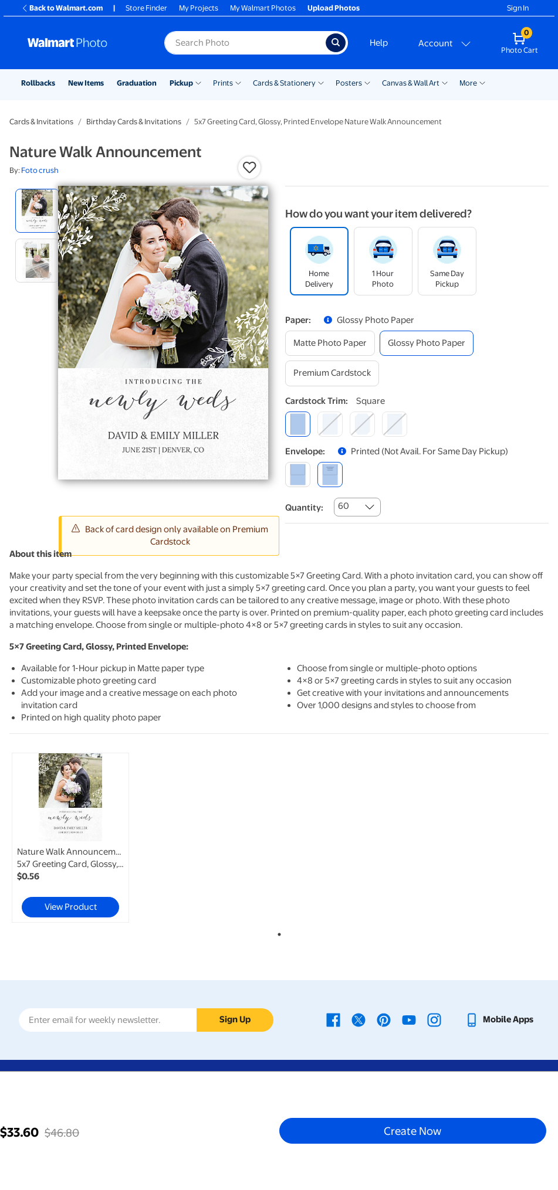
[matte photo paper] (330, 343)
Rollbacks (38, 83)
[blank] (297, 474)
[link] (70, 837)
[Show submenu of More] (482, 82)
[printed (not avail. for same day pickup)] (330, 474)
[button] (249, 168)
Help (379, 43)
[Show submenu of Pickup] (198, 82)
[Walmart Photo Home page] (83, 42)
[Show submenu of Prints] (238, 82)
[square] (297, 424)
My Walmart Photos (263, 8)
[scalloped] (394, 424)
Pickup (181, 83)
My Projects (198, 8)
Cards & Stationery (284, 83)
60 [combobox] (343, 506)
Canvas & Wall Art (410, 83)
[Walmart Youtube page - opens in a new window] (409, 1019)
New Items (86, 83)
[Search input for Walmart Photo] (245, 43)
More (468, 83)
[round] (330, 424)
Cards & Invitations (41, 121)
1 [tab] (277, 932)
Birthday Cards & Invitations (133, 121)
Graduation (137, 83)
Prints (223, 83)
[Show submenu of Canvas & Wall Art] (444, 82)
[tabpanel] (99, 838)
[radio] (37, 211)
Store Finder (146, 8)
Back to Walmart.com (62, 8)
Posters (349, 83)
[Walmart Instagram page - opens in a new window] (434, 1019)
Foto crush (40, 170)
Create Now (412, 1130)
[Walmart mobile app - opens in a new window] (499, 1019)
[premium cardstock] (332, 373)
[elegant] (362, 424)
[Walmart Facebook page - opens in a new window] (333, 1019)
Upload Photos (333, 8)
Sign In (518, 8)
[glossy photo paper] (427, 343)
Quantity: (304, 507)
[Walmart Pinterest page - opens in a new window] (384, 1019)
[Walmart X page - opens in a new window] (358, 1019)
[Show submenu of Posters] (367, 82)
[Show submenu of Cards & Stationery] (320, 82)
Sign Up (235, 1019)
